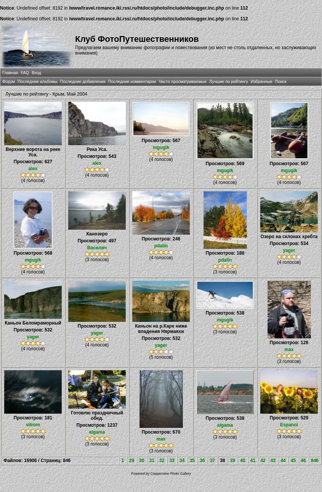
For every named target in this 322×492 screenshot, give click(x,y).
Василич (97, 247)
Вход (36, 72)
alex (32, 168)
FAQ (25, 72)
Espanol (289, 424)
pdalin (161, 245)
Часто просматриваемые (183, 81)
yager (289, 250)
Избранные (261, 81)
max (289, 349)
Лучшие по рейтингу (228, 81)
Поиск (280, 81)
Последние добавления (82, 81)
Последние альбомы (38, 81)
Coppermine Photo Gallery (170, 473)
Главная (10, 72)
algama (97, 432)
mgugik (161, 147)
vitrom (33, 424)
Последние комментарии (132, 81)
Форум (8, 81)
